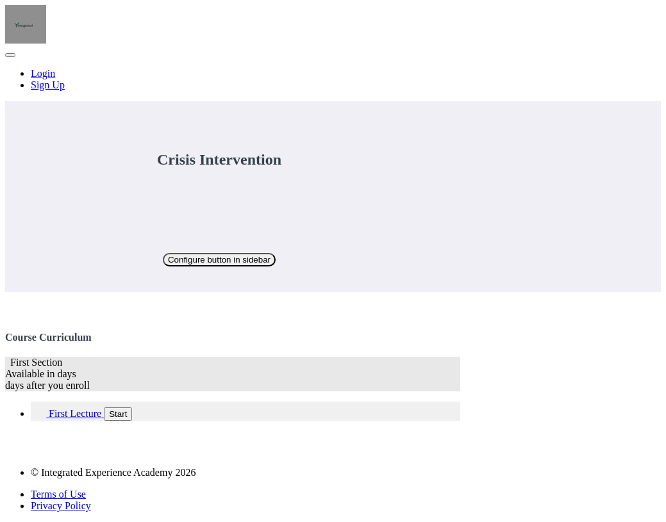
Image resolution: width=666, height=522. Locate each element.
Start (118, 414)
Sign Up (48, 84)
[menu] (333, 79)
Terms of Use (58, 494)
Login (43, 73)
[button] (10, 55)
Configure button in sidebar (219, 260)
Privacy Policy (61, 505)
